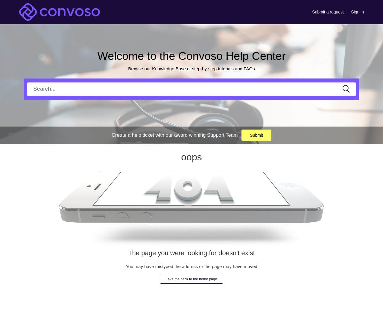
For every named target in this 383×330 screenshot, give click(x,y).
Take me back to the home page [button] (191, 279)
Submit (256, 135)
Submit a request (328, 12)
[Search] (191, 89)
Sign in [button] (357, 12)
